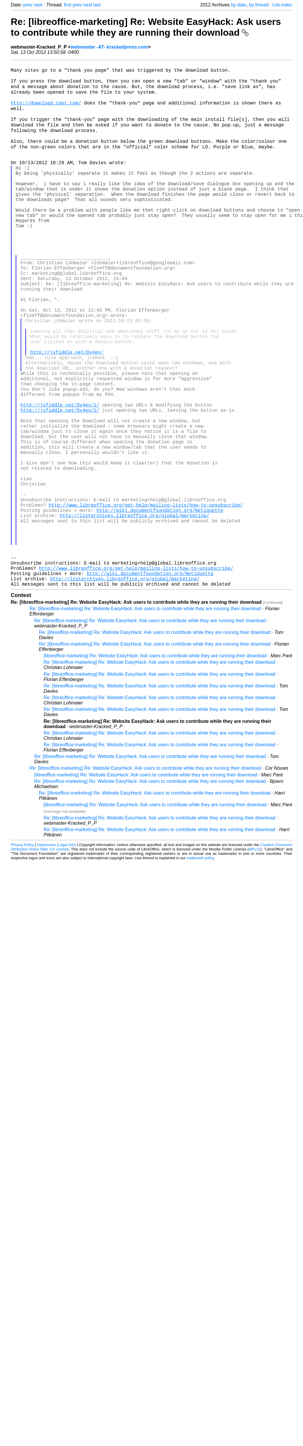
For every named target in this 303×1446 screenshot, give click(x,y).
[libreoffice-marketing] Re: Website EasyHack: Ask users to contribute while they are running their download (155, 768)
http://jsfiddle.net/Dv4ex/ (67, 413)
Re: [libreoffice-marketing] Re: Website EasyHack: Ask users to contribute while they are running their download (146, 27)
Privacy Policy (22, 957)
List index (282, 4)
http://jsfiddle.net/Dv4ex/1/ (60, 477)
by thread (259, 4)
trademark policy (200, 970)
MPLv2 (254, 962)
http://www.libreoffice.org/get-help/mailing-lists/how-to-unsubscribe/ (146, 600)
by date (238, 4)
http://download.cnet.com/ (46, 110)
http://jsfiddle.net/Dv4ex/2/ (60, 484)
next (38, 4)
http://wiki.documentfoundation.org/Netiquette (160, 606)
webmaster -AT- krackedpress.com (109, 46)
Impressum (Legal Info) (56, 957)
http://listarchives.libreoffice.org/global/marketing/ (134, 613)
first (68, 4)
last (97, 4)
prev (27, 4)
